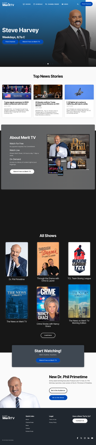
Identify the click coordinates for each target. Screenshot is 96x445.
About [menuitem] (27, 419)
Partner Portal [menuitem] (29, 431)
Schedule (38, 4)
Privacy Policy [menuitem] (53, 422)
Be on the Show (58, 398)
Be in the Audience (58, 390)
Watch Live (15, 150)
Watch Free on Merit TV (31, 42)
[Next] (92, 33)
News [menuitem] (27, 425)
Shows (27, 4)
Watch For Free (16, 143)
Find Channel (86, 4)
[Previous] (4, 33)
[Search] (78, 4)
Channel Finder (52, 4)
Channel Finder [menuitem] (30, 422)
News (65, 4)
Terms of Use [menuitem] (52, 419)
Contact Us (80, 421)
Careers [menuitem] (28, 428)
